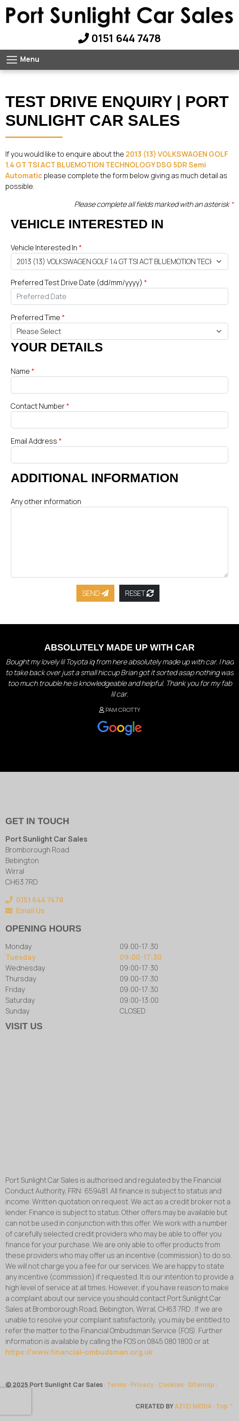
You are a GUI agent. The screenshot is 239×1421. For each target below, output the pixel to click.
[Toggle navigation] (22, 59)
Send (95, 593)
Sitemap (201, 1400)
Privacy (142, 1400)
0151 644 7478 (119, 37)
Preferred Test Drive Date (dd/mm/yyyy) (79, 282)
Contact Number (40, 406)
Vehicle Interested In (46, 248)
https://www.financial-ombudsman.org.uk (79, 1368)
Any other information (46, 501)
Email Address (36, 441)
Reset (139, 593)
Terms (116, 1400)
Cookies (171, 1400)
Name (22, 371)
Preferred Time (38, 317)
